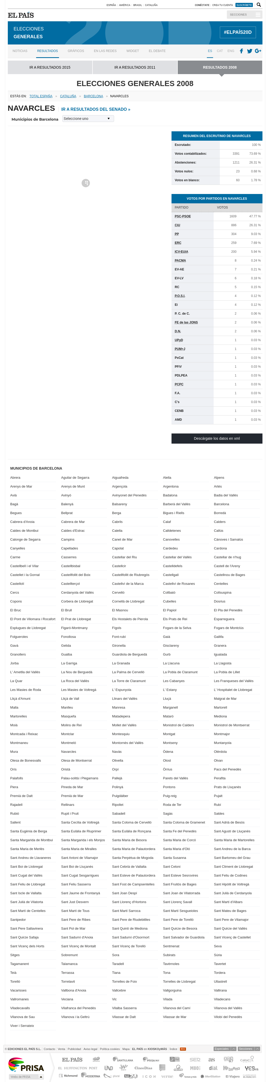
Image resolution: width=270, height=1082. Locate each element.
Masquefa (68, 715)
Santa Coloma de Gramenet (184, 822)
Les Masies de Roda (25, 689)
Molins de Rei (71, 724)
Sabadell (118, 813)
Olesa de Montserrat (76, 760)
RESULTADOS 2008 (219, 66)
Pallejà (117, 777)
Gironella (119, 645)
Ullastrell (220, 981)
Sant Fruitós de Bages (179, 883)
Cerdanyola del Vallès (77, 592)
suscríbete (244, 5)
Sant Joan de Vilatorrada (181, 892)
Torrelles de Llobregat (179, 981)
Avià (13, 494)
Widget (133, 50)
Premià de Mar (72, 795)
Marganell (170, 707)
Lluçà (167, 698)
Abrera (15, 477)
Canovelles (171, 539)
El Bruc (15, 609)
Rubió (14, 813)
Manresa (118, 707)
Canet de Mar (122, 539)
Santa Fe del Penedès (179, 830)
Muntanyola (222, 742)
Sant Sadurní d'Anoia (77, 936)
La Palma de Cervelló (128, 671)
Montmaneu (19, 742)
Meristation (211, 1075)
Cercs (14, 592)
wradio (122, 1067)
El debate (157, 50)
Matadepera (121, 715)
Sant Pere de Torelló (178, 919)
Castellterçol (70, 583)
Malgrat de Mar (225, 698)
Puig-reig (169, 795)
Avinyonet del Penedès (129, 494)
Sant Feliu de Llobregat (27, 883)
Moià (13, 724)
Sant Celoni (171, 866)
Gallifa (218, 636)
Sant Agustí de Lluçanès (232, 830)
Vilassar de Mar (174, 1016)
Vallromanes (19, 998)
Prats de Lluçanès (227, 786)
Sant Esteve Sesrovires (180, 875)
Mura (14, 751)
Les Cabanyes (174, 680)
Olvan (218, 760)
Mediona (220, 715)
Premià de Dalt (21, 795)
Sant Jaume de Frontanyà (80, 892)
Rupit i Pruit (69, 813)
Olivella (117, 760)
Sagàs (168, 813)
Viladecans (222, 998)
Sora (115, 954)
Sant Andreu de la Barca (232, 848)
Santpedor (18, 919)
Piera (14, 786)
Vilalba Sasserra (124, 1007)
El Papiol (169, 609)
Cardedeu (170, 547)
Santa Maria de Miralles (79, 848)
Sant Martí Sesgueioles (180, 910)
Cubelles (169, 600)
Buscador (258, 5)
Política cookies (110, 1047)
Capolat (118, 547)
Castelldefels (172, 565)
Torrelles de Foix (124, 981)
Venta (61, 1047)
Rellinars (67, 804)
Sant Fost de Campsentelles (133, 883)
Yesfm (250, 1067)
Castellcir (119, 565)
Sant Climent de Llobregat (233, 866)
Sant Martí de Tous (75, 910)
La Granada (121, 662)
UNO (108, 1067)
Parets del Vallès (175, 777)
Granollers (18, 654)
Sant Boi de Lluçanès (77, 866)
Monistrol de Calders (178, 724)
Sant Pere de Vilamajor (231, 919)
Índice (173, 1047)
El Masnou (120, 609)
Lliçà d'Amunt (20, 698)
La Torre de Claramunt (129, 680)
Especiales (222, 1047)
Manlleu (67, 707)
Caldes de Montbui (24, 530)
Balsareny (119, 503)
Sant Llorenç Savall (177, 901)
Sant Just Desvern (75, 901)
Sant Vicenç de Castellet (232, 936)
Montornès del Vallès (127, 742)
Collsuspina (222, 592)
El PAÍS (72, 1059)
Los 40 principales (97, 1059)
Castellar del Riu (124, 556)
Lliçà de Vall (70, 698)
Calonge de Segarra (25, 539)
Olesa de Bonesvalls (25, 760)
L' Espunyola (121, 689)
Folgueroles (19, 636)
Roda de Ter (172, 804)
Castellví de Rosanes (179, 583)
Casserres (68, 556)
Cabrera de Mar (73, 521)
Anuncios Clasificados (249, 1075)
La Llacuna (171, 662)
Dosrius (219, 600)
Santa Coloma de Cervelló (132, 822)
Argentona (171, 486)
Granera (220, 645)
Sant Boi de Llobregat (26, 866)
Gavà (14, 645)
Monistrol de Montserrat (231, 724)
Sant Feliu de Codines (230, 875)
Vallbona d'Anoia (73, 990)
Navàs (117, 751)
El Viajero (233, 1075)
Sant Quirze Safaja (24, 936)
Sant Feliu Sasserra (76, 883)
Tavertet (220, 963)
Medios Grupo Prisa (25, 1076)
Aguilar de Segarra (75, 477)
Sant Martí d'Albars (228, 901)
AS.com (211, 1059)
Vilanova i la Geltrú (75, 1016)
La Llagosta (222, 662)
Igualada (220, 654)
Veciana (67, 998)
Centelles (221, 583)
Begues (16, 512)
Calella (117, 530)
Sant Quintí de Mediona (130, 928)
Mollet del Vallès (124, 724)
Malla (14, 707)
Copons (16, 600)
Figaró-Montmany (74, 627)
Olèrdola (220, 751)
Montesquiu (120, 733)
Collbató (169, 592)
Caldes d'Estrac (73, 530)
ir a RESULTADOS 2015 (49, 66)
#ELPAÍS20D (238, 32)
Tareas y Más (188, 1075)
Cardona (220, 547)
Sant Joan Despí (124, 892)
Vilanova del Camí (176, 1007)
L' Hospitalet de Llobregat (233, 689)
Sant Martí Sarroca (126, 910)
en (149, 1047)
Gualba (66, 654)
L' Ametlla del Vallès (25, 671)
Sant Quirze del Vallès (230, 928)
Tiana (116, 972)
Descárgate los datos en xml (217, 438)
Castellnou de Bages (229, 574)
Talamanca (69, 963)
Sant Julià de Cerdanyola (233, 892)
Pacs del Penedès (227, 768)
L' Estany (170, 689)
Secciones (238, 14)
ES (210, 50)
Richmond (68, 1075)
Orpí (115, 768)
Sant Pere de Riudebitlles (131, 919)
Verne (168, 1075)
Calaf (167, 521)
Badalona (170, 494)
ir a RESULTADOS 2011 (134, 66)
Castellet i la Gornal (24, 574)
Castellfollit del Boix (75, 574)
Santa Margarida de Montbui (31, 839)
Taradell (118, 963)
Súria (218, 954)
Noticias (20, 50)
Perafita (220, 777)
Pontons (169, 786)
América (124, 5)
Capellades (69, 547)
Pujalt (218, 795)
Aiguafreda (120, 477)
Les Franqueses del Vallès (233, 680)
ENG (230, 50)
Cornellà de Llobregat (128, 600)
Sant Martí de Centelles (27, 910)
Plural (111, 1075)
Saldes (219, 813)
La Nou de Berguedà (76, 671)
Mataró (168, 715)
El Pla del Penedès (228, 609)
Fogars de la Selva (177, 627)
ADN (228, 1059)
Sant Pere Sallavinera (26, 928)
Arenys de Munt (73, 486)
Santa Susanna (174, 857)
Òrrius (167, 768)
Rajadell (16, 804)
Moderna (91, 1075)
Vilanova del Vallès (228, 1007)
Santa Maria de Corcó (179, 839)
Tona (166, 972)
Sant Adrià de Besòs (229, 822)
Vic (114, 998)
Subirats (169, 954)
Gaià (166, 636)
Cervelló (118, 592)
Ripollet (117, 804)
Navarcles (68, 751)
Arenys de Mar (21, 486)
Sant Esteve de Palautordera (133, 875)
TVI (176, 1059)
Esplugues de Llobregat (28, 627)
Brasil (137, 5)
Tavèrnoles (171, 963)
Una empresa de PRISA (26, 1063)
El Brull (66, 609)
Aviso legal (90, 1047)
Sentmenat (171, 945)
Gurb (166, 654)
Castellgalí (171, 574)
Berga (116, 512)
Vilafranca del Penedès (78, 1007)
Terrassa (67, 972)
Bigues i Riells (173, 512)
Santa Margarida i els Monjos (83, 839)
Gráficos (76, 50)
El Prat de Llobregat (76, 618)
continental (162, 1067)
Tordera (219, 972)
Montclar (67, 733)
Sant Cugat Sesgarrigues (80, 875)
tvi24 (130, 1075)
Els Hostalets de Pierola (130, 618)
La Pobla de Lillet (227, 671)
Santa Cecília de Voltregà (80, 822)
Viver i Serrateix (22, 1025)
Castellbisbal (70, 565)
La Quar (16, 680)
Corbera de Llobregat (77, 600)
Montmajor (222, 733)
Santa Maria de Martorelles (234, 839)
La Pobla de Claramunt (180, 671)
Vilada (167, 998)
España (111, 5)
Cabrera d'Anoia (22, 521)
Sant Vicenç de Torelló (129, 945)
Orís (13, 768)
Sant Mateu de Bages (230, 910)
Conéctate (202, 5)
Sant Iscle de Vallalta (25, 892)
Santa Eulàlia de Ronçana (131, 830)
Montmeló (68, 742)
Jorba (14, 662)
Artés (218, 486)
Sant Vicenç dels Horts (27, 945)
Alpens (219, 477)
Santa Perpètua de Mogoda (132, 857)
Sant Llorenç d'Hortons (129, 901)
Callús (218, 530)
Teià (13, 972)
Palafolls (16, 777)
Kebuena (231, 1067)
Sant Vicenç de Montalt (78, 945)
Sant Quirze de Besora (180, 928)
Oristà (65, 768)
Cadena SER (195, 1059)
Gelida (66, 645)
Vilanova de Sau (22, 1016)
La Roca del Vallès (75, 680)
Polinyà (117, 786)
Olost (167, 760)
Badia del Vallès (226, 494)
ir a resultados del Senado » (95, 108)
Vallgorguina (172, 990)
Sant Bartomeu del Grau (232, 857)
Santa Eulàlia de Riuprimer (81, 830)
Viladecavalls (20, 1007)
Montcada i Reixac (24, 733)
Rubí (217, 804)
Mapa (126, 1047)
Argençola (119, 486)
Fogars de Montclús (228, 627)
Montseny (170, 742)
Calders (220, 521)
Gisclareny (171, 645)
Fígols (116, 627)
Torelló (15, 981)
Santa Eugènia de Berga (28, 830)
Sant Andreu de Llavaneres (30, 857)
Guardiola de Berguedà (129, 654)
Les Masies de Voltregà (78, 689)
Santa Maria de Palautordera (133, 848)
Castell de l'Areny (227, 565)
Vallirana (220, 990)
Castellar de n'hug (227, 556)
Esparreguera (224, 618)
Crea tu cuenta (222, 5)
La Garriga (69, 662)
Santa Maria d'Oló (176, 848)
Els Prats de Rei (175, 618)
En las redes (105, 50)
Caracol (248, 1059)
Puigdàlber (120, 795)
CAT (220, 50)
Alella (167, 477)
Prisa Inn (151, 1059)
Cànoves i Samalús (228, 539)
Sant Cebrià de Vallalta (129, 866)
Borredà (220, 512)
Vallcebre (119, 990)
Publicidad (74, 1047)
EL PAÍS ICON (148, 1075)
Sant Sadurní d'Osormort (130, 936)
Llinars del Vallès (124, 698)
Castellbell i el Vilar (24, 565)
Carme (15, 556)
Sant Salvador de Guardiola (184, 936)
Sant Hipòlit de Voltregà (231, 883)
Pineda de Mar (72, 786)
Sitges (14, 954)
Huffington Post (79, 1067)
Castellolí (17, 583)
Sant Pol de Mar (73, 928)
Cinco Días (143, 1067)
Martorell (220, 707)
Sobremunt (69, 954)
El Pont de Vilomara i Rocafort (32, 618)
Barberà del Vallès (176, 503)
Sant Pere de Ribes (75, 919)
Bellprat (67, 512)
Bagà (14, 503)
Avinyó (66, 494)
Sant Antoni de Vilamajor (79, 857)
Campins (67, 539)
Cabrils (117, 521)
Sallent (15, 822)
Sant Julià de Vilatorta (26, 901)
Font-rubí (119, 636)
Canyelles (17, 547)
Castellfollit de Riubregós (130, 574)
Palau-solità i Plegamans (79, 777)
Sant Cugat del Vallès (26, 875)
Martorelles (18, 715)
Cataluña (151, 5)
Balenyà (67, 503)
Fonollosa (68, 636)
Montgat (169, 733)
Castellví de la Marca (127, 583)
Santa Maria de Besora (129, 839)
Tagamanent (19, 963)
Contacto (49, 1047)
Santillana (122, 1059)
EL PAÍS (22, 15)
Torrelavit (68, 981)
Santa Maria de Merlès (27, 848)
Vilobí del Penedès (228, 1016)
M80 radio (195, 1067)
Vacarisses (18, 990)
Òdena (168, 751)
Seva (218, 945)
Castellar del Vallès (177, 556)
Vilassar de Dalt (124, 1016)
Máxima (177, 1067)
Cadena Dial (213, 1067)
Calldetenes (172, 530)
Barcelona (221, 503)
